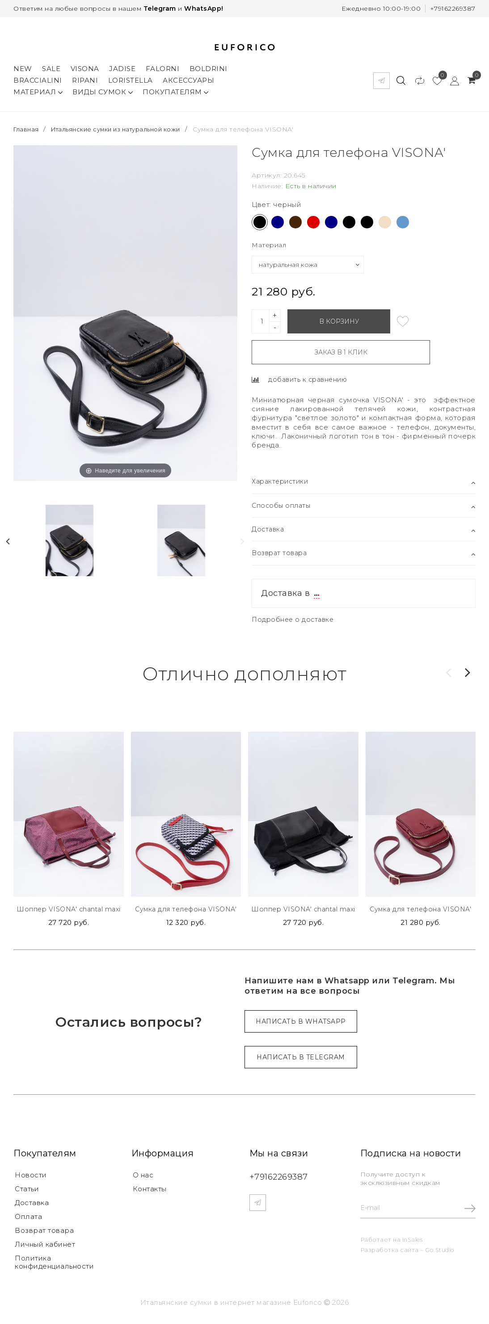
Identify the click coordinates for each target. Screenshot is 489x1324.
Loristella (130, 77)
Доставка (32, 1205)
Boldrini (209, 65)
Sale (51, 65)
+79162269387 (453, 8)
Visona (85, 65)
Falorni (163, 65)
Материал (38, 88)
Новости (31, 1176)
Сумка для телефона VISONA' (185, 909)
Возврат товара (44, 1233)
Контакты (150, 1190)
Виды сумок (102, 88)
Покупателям (175, 88)
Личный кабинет (45, 1248)
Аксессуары (188, 77)
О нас (143, 1176)
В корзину (338, 318)
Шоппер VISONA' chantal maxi (68, 909)
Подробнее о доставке (294, 618)
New (22, 65)
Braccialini (37, 77)
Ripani (85, 77)
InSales (413, 1240)
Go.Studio (440, 1251)
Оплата (28, 1219)
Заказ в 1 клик (321, 349)
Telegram (159, 8)
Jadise (122, 65)
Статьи (27, 1190)
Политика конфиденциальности (54, 1266)
